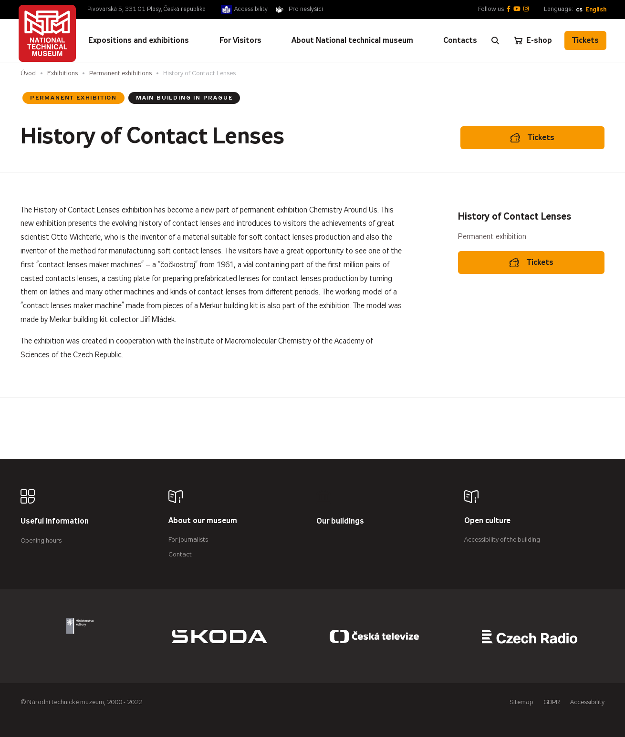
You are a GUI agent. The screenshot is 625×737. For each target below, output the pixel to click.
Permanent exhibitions (120, 73)
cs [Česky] (579, 9)
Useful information (55, 521)
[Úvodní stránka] (47, 33)
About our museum (202, 521)
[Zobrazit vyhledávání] (495, 40)
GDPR (551, 702)
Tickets (585, 40)
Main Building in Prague (184, 97)
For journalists (188, 539)
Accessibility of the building (502, 539)
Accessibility (251, 9)
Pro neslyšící (306, 9)
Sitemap (521, 702)
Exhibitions (62, 73)
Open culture (487, 521)
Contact (180, 554)
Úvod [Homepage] (28, 73)
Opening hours (41, 540)
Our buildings (340, 521)
